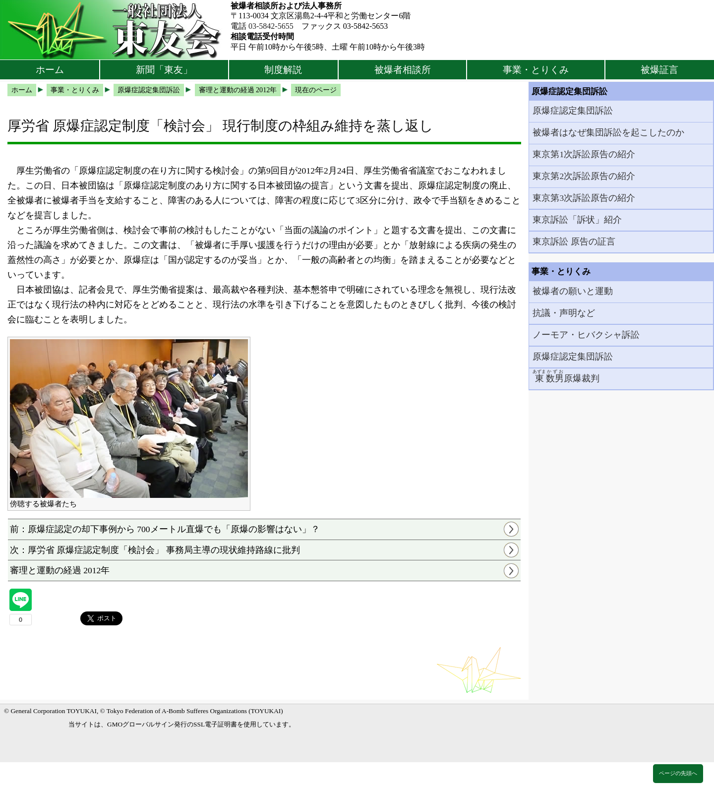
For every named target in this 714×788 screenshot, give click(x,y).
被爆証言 (659, 69)
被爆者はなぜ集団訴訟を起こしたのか (608, 132)
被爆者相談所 (402, 69)
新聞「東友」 (164, 69)
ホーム (50, 69)
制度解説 (283, 69)
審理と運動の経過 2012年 (60, 570)
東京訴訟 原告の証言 (574, 241)
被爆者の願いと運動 (573, 291)
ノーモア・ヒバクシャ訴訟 (586, 335)
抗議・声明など (564, 313)
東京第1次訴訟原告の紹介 (584, 154)
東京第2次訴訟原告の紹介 (584, 176)
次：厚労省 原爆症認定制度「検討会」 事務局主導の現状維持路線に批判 (155, 550)
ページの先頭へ (678, 773)
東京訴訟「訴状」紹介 (577, 220)
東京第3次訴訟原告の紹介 (584, 198)
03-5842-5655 (271, 26)
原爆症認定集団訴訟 (573, 111)
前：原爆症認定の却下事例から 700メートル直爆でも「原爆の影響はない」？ (165, 529)
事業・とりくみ (536, 69)
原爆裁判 (566, 376)
